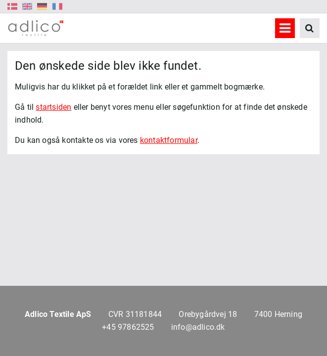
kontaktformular (168, 140)
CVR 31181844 (135, 314)
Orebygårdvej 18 (208, 314)
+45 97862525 (128, 327)
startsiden (53, 107)
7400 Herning (278, 314)
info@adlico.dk (198, 327)
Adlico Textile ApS (58, 314)
